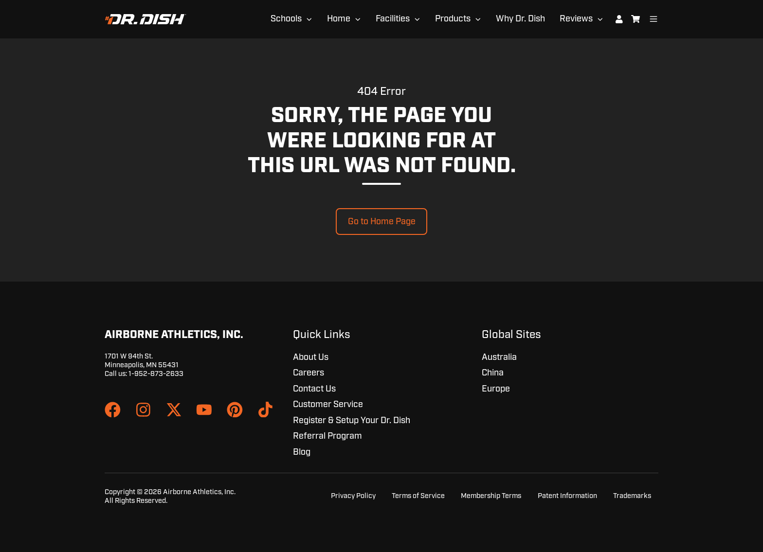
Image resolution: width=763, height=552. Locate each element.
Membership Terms (491, 496)
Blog (301, 452)
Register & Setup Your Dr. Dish (351, 421)
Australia (499, 357)
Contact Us (314, 389)
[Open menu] (653, 19)
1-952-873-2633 (155, 374)
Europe (496, 389)
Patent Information (567, 496)
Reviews (576, 19)
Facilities (393, 19)
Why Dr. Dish (520, 19)
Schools (286, 19)
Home (338, 19)
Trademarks (632, 496)
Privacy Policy (353, 496)
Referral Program (327, 436)
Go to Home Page (382, 222)
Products (453, 19)
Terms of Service (418, 496)
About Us (310, 357)
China (493, 373)
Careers (308, 373)
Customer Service (328, 405)
